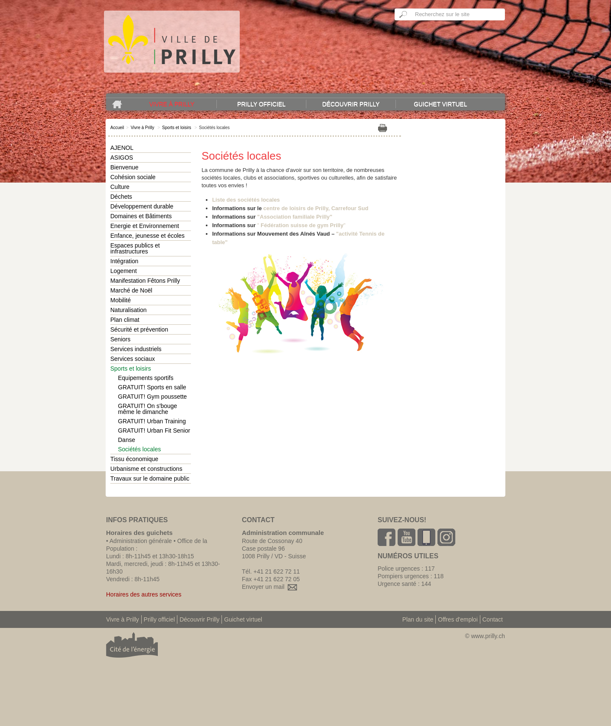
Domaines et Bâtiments (141, 216)
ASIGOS (121, 157)
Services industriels (136, 349)
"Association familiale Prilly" (294, 217)
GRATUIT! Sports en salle (152, 387)
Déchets (121, 196)
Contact (492, 619)
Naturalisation (128, 310)
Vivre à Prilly (171, 104)
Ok (403, 14)
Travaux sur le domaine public (149, 478)
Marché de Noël (131, 290)
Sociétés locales (139, 449)
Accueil (117, 127)
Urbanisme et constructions (146, 468)
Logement (123, 270)
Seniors (120, 339)
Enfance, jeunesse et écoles (147, 235)
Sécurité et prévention (139, 329)
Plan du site (417, 619)
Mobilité (120, 300)
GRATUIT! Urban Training (152, 421)
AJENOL (121, 147)
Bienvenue (124, 167)
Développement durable (142, 206)
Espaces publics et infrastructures (135, 248)
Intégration (124, 261)
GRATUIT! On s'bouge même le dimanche (147, 408)
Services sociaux (132, 358)
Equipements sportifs (146, 377)
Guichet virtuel (440, 104)
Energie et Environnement (144, 225)
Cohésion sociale (133, 177)
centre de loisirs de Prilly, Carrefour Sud (316, 208)
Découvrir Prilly (350, 104)
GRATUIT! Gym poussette (152, 396)
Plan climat (124, 319)
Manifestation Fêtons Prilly (145, 280)
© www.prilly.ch (485, 636)
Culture (119, 186)
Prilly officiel (261, 104)
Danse (126, 439)
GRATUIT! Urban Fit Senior (154, 430)
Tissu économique (134, 459)
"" (301, 225)
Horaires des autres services (143, 594)
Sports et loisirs (176, 127)
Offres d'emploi (457, 619)
